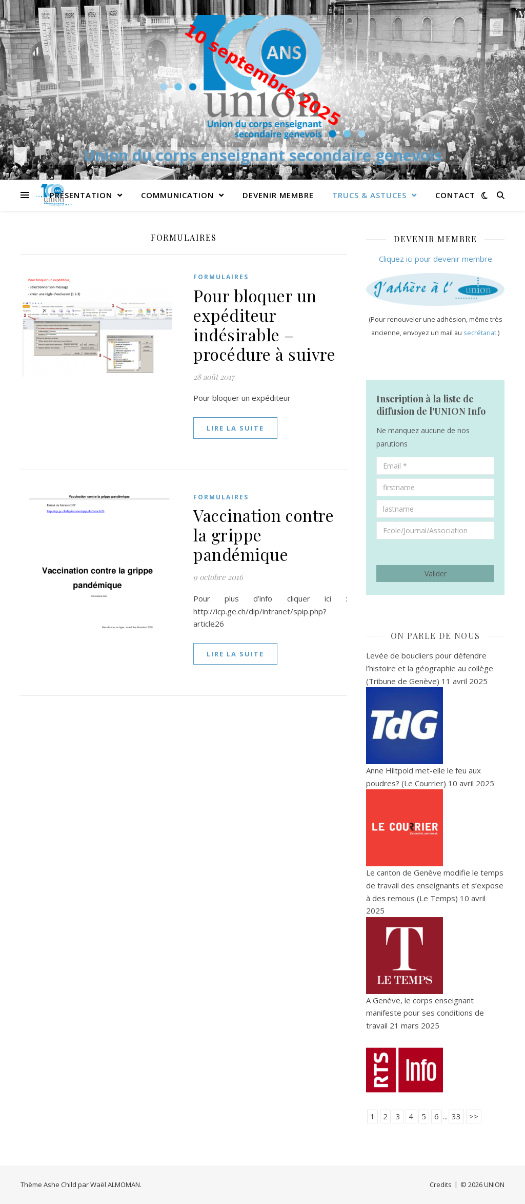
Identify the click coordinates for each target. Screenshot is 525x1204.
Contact (455, 195)
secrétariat (479, 332)
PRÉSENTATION (81, 195)
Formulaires (221, 277)
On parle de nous (435, 635)
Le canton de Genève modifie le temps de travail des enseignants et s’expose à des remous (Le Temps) (434, 885)
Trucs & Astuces (369, 195)
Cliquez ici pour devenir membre (435, 259)
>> (473, 1116)
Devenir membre (278, 195)
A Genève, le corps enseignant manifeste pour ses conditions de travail (425, 1013)
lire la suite (235, 428)
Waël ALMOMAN (115, 1184)
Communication (177, 195)
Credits (441, 1184)
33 (456, 1116)
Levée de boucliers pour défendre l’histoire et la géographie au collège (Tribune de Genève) (429, 668)
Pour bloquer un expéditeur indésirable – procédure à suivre (264, 324)
